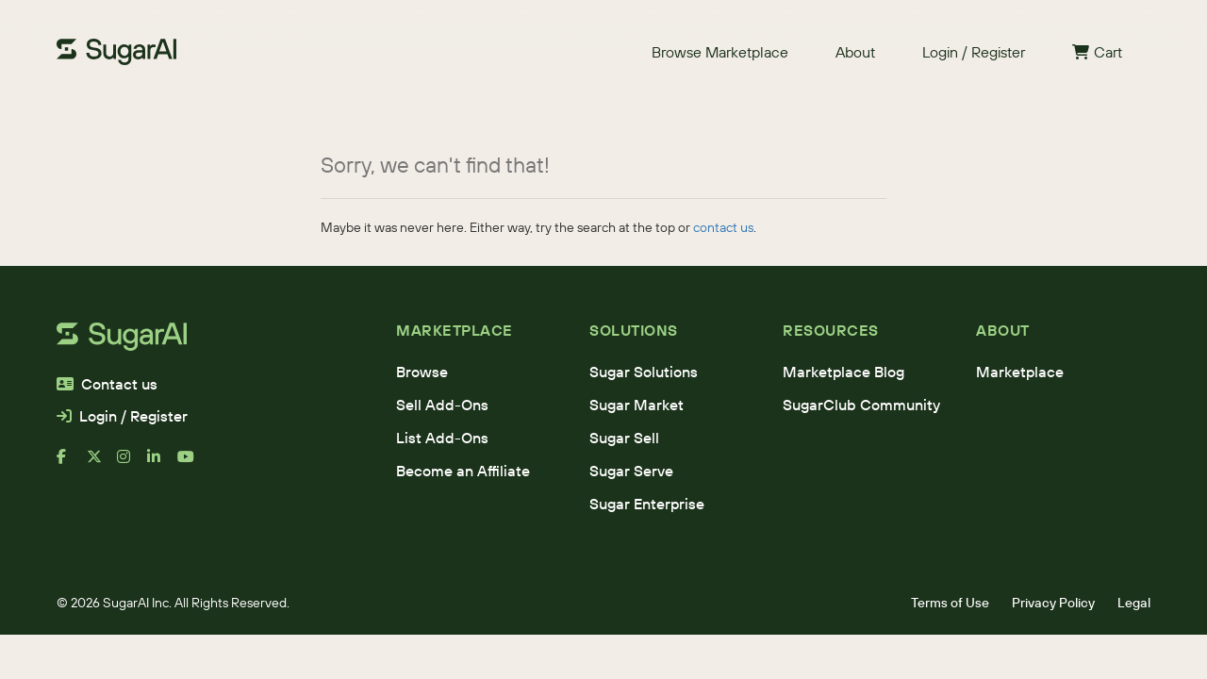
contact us (723, 227)
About (855, 51)
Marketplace (1020, 371)
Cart (1097, 51)
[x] (102, 464)
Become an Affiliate (463, 470)
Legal (1133, 602)
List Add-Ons (442, 437)
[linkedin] (162, 464)
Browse (422, 371)
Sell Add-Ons (442, 404)
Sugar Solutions (643, 371)
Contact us (107, 383)
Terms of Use (950, 602)
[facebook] (72, 464)
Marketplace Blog (843, 371)
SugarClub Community (861, 404)
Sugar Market (636, 404)
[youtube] (192, 464)
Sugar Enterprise (646, 503)
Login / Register (973, 51)
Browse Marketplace (720, 51)
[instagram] (132, 464)
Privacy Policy (1053, 602)
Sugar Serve (631, 470)
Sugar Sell (624, 437)
